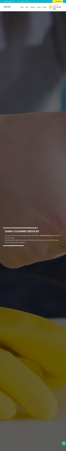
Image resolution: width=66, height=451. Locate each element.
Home (22, 7)
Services (32, 7)
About (26, 7)
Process (39, 7)
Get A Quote (57, 1)
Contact (45, 7)
